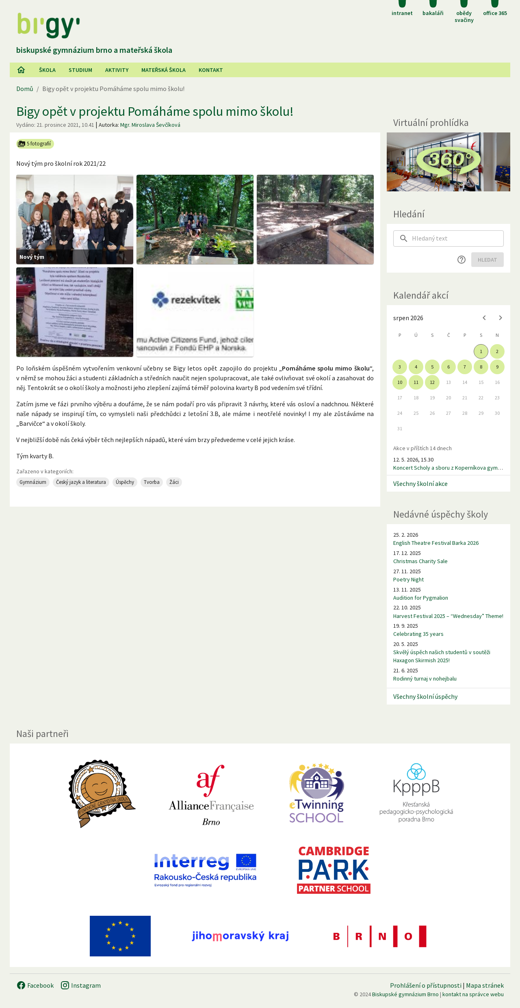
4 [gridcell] (416, 367)
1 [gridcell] (481, 351)
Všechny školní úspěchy (425, 696)
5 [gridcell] (432, 367)
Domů (24, 89)
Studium (80, 70)
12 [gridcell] (432, 382)
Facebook (35, 985)
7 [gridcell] (465, 367)
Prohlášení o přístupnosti (426, 985)
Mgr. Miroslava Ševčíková (150, 124)
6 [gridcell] (448, 367)
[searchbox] (458, 238)
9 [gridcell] (497, 367)
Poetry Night (408, 579)
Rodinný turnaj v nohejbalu (425, 678)
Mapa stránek (485, 985)
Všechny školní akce (420, 483)
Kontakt (211, 70)
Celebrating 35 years (418, 633)
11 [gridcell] (416, 382)
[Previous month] (484, 318)
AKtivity (116, 70)
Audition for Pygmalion (420, 597)
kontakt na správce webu (473, 994)
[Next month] (500, 318)
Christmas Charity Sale (420, 561)
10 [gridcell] (399, 382)
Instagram (80, 985)
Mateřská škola (163, 70)
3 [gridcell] (400, 367)
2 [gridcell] (497, 351)
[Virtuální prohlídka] (448, 161)
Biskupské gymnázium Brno (405, 994)
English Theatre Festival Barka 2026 (436, 542)
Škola (47, 70)
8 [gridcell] (481, 367)
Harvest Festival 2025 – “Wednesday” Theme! (448, 616)
